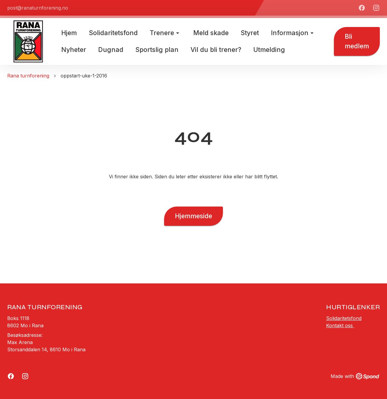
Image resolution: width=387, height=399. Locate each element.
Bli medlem (357, 41)
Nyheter (73, 49)
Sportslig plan (156, 49)
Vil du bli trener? (215, 49)
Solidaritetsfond (344, 318)
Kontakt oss (340, 325)
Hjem (69, 33)
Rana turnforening (28, 76)
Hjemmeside (193, 216)
